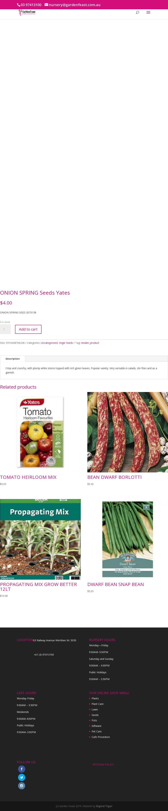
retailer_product (90, 342)
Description (13, 358)
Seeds (95, 715)
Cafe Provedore (101, 737)
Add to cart (28, 329)
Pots (94, 720)
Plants (95, 698)
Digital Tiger (104, 806)
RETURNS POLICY (103, 764)
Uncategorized (49, 342)
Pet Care (97, 731)
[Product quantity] (5, 329)
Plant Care (98, 704)
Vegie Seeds (66, 342)
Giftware (96, 726)
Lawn (95, 709)
